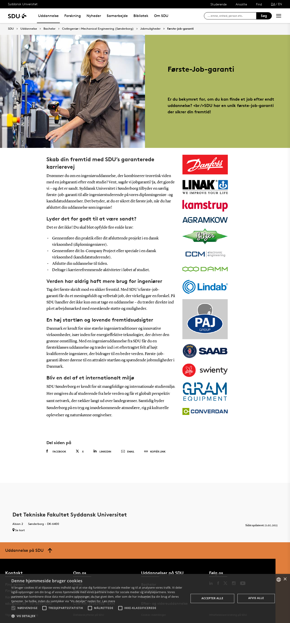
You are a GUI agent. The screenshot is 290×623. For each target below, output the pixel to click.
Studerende (218, 4)
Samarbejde (117, 16)
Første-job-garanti (180, 28)
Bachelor (50, 28)
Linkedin (102, 451)
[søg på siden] (232, 15)
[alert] (145, 598)
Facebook (56, 451)
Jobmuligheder (150, 28)
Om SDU (161, 16)
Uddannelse (48, 16)
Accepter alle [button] (212, 598)
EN (280, 4)
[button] (13, 608)
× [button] (285, 579)
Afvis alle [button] (256, 598)
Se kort (18, 530)
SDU (11, 28)
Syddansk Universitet (23, 4)
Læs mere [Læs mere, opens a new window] (108, 601)
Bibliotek (140, 16)
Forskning (72, 16)
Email (127, 451)
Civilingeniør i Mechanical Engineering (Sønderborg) (98, 28)
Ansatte (241, 4)
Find (259, 4)
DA (273, 4)
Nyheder (94, 16)
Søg (264, 16)
